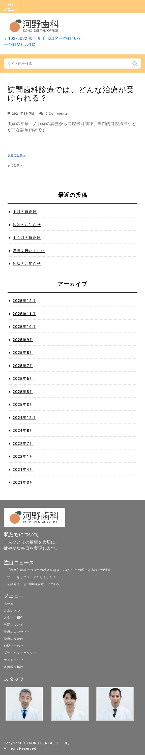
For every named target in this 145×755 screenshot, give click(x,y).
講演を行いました (29, 251)
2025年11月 (24, 314)
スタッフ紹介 (13, 617)
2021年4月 (23, 469)
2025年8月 (23, 352)
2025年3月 (23, 404)
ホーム (9, 603)
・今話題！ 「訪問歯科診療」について (32, 584)
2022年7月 (23, 443)
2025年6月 (23, 378)
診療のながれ (13, 639)
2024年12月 (24, 417)
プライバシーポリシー (20, 653)
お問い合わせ (13, 646)
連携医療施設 (13, 667)
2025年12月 (24, 300)
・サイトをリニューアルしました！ (30, 577)
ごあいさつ (12, 610)
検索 (134, 65)
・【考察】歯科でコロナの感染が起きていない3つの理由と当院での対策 (57, 570)
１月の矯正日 (25, 211)
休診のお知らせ (27, 225)
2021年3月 (23, 482)
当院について (13, 624)
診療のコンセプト (17, 631)
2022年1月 (23, 456)
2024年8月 (23, 430)
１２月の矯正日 (27, 237)
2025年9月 (23, 340)
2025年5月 (23, 391)
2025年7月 (23, 366)
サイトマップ (13, 660)
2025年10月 (24, 326)
